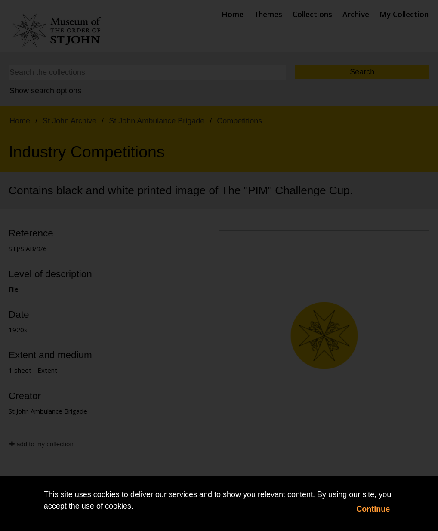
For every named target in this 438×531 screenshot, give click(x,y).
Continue (373, 509)
